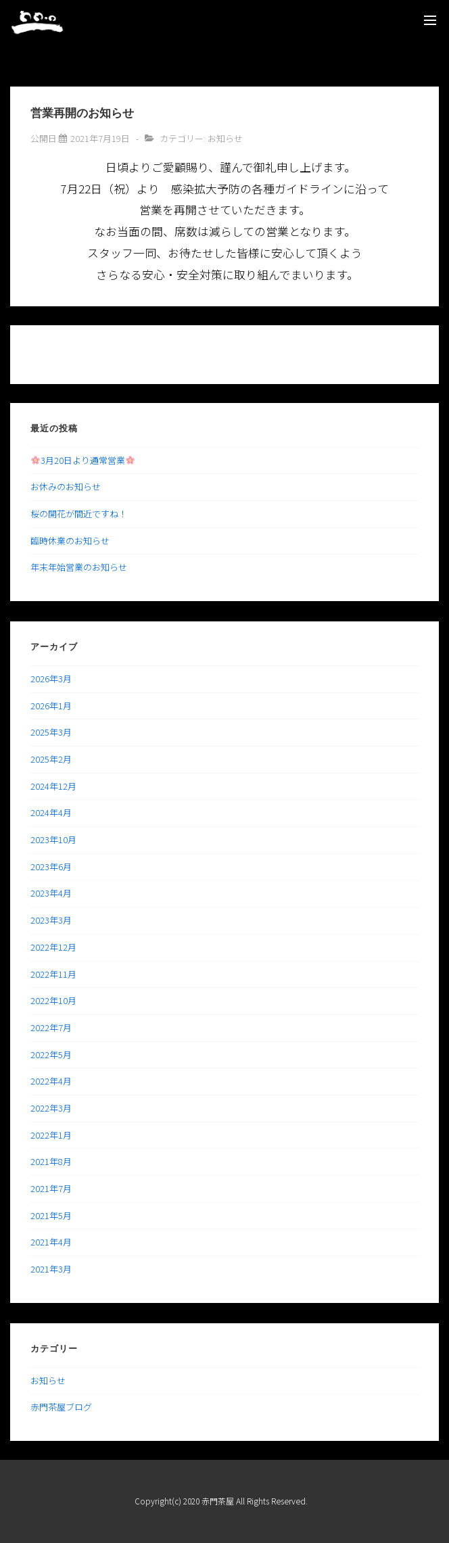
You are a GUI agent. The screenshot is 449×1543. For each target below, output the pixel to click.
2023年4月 (51, 892)
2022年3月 (51, 1107)
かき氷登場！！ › (383, 354)
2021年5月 (51, 1215)
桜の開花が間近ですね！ (78, 513)
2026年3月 (51, 678)
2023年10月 (53, 839)
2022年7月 (51, 1027)
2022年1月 (51, 1135)
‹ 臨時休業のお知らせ (75, 354)
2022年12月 (53, 947)
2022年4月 (51, 1080)
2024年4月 (51, 812)
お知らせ (225, 138)
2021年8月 (51, 1161)
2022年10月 (53, 1000)
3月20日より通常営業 (83, 460)
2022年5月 (51, 1054)
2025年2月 (51, 759)
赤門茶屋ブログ (61, 1406)
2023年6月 (51, 866)
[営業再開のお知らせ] (100, 138)
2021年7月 (51, 1188)
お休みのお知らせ (65, 486)
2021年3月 (51, 1268)
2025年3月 (51, 732)
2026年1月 (51, 705)
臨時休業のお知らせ (70, 540)
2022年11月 (53, 974)
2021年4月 (51, 1241)
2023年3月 (51, 919)
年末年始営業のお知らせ (78, 567)
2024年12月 (53, 786)
